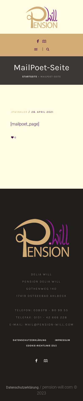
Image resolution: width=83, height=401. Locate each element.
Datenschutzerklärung (29, 340)
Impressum (62, 340)
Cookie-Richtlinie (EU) (41, 345)
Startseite (29, 76)
